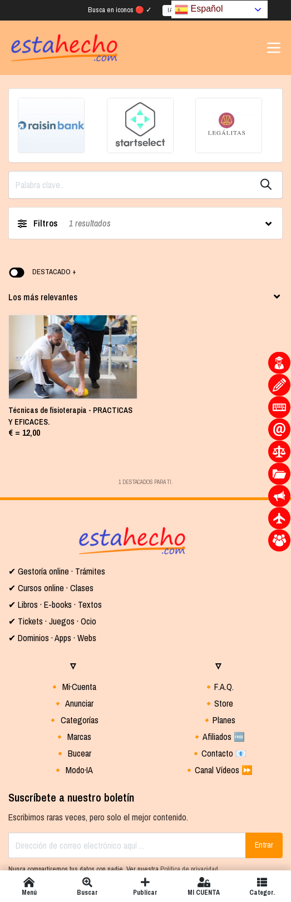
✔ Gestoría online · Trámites (56, 488)
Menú (29, 885)
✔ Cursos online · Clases (50, 505)
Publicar (145, 885)
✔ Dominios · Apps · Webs (52, 555)
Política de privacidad (189, 786)
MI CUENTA (204, 885)
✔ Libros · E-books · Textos (55, 522)
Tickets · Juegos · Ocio (56, 538)
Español (199, 9)
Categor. (262, 885)
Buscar (87, 885)
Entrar (264, 762)
